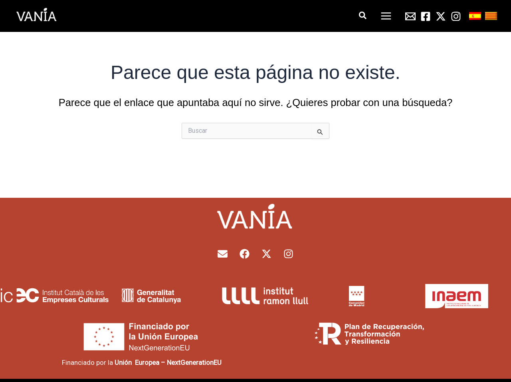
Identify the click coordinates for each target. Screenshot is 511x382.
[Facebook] (425, 16)
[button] (363, 16)
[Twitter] (441, 16)
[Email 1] (410, 16)
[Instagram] (456, 16)
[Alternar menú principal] (386, 16)
